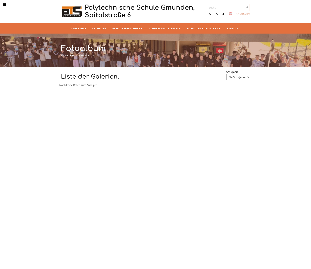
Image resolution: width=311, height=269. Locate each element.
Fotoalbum (86, 55)
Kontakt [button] (233, 28)
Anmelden (243, 13)
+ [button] (210, 14)
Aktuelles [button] (99, 28)
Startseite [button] (78, 28)
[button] (230, 13)
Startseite (68, 55)
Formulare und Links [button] (204, 28)
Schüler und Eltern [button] (165, 28)
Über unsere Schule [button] (127, 28)
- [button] (217, 14)
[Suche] (229, 7)
